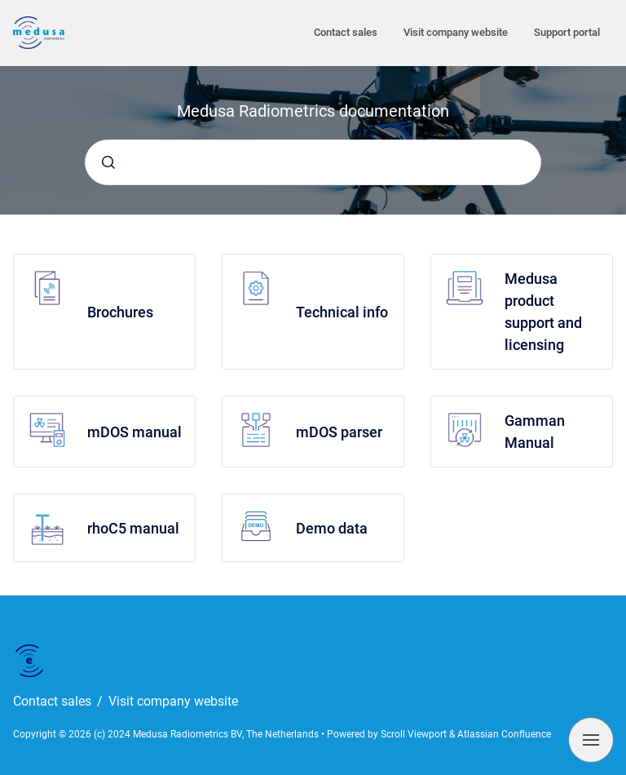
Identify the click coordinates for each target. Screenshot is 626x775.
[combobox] (313, 162)
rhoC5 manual (133, 528)
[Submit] (108, 162)
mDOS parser (339, 432)
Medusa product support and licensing (543, 311)
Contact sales (345, 32)
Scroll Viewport (415, 734)
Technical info (342, 312)
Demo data (332, 528)
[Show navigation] (591, 740)
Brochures (120, 312)
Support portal (567, 32)
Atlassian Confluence (504, 734)
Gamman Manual (535, 431)
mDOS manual (134, 432)
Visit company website (455, 32)
